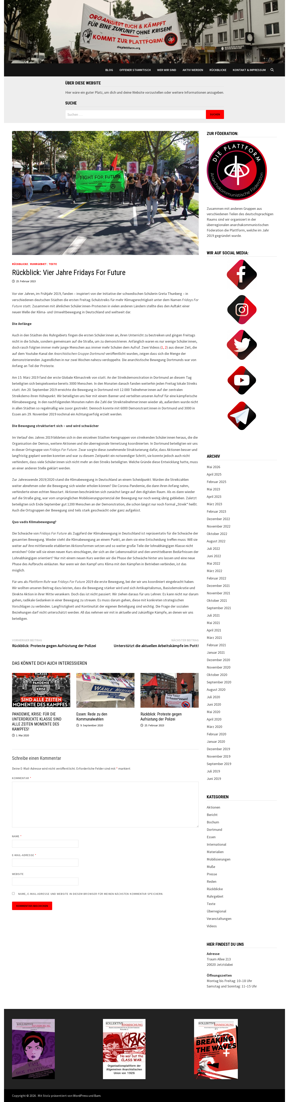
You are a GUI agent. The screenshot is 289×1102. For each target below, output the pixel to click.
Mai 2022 (213, 563)
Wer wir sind (166, 70)
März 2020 (214, 726)
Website (18, 874)
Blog (109, 70)
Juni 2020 (214, 704)
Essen (211, 837)
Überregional (216, 911)
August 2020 (216, 689)
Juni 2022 (214, 556)
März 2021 (214, 637)
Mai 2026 (213, 467)
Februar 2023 (216, 511)
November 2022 (218, 526)
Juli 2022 (213, 548)
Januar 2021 (216, 652)
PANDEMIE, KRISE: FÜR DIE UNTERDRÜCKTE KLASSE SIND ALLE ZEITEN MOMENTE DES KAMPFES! (36, 722)
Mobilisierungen (218, 859)
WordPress (80, 1096)
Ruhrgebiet (38, 264)
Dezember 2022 (218, 518)
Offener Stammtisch (135, 70)
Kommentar (21, 778)
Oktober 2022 (217, 533)
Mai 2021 (213, 622)
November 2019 (218, 756)
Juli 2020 (213, 697)
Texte (53, 264)
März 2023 (214, 504)
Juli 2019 (213, 771)
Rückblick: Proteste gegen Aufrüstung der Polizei (161, 716)
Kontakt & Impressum (249, 70)
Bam (97, 1096)
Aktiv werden (193, 70)
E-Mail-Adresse (24, 855)
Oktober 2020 (217, 674)
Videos (212, 926)
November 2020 (218, 667)
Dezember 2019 (218, 749)
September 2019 (219, 763)
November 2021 (218, 593)
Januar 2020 (216, 741)
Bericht (212, 814)
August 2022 (216, 541)
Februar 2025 (216, 481)
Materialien (215, 851)
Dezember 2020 (218, 660)
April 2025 (214, 474)
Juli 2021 (213, 615)
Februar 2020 (216, 734)
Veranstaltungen (219, 918)
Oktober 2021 (217, 600)
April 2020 (214, 719)
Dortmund (214, 829)
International (216, 844)
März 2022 (214, 570)
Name (17, 836)
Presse (212, 874)
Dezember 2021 (218, 585)
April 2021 (214, 630)
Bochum (213, 822)
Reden (211, 881)
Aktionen (213, 807)
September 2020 (219, 682)
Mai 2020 (213, 711)
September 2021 (219, 608)
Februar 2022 (216, 578)
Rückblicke (218, 70)
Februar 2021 (216, 645)
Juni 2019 (214, 778)
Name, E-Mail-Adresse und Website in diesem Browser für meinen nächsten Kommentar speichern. (90, 894)
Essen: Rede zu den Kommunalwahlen (91, 716)
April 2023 (214, 496)
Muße (211, 866)
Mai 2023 (213, 489)
